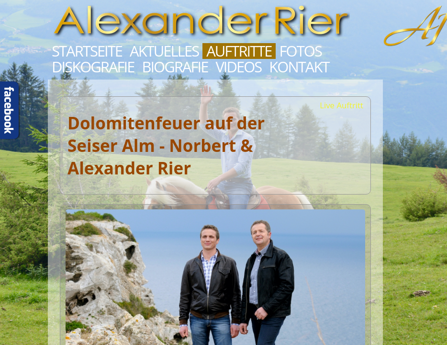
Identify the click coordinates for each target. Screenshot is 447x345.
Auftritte (238, 51)
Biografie (175, 67)
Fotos (300, 51)
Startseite (87, 51)
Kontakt (299, 67)
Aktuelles (164, 51)
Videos (238, 67)
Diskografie (93, 67)
